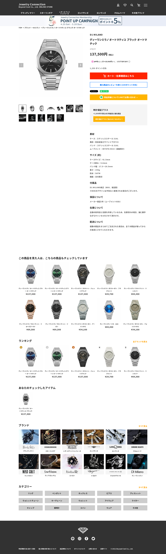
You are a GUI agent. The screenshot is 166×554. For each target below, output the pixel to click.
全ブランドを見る (140, 341)
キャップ (30, 508)
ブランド (27, 28)
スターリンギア (46, 13)
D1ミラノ (36, 28)
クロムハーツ (119, 13)
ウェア (109, 508)
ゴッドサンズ (83, 13)
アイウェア (109, 500)
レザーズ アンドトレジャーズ (64, 13)
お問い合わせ (93, 549)
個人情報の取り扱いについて (47, 549)
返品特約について (65, 549)
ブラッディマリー (28, 13)
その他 (135, 508)
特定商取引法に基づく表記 (27, 549)
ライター (135, 500)
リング (30, 493)
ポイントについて (79, 549)
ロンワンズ (101, 13)
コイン (83, 508)
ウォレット (83, 500)
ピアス (109, 493)
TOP (20, 28)
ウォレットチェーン (31, 500)
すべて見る (143, 426)
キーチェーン (56, 500)
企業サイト (103, 549)
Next (80, 65)
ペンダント (56, 493)
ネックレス (83, 493)
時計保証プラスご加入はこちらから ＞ (109, 119)
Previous (21, 65)
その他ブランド (138, 13)
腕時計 (57, 508)
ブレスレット (135, 493)
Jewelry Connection (32, 4)
